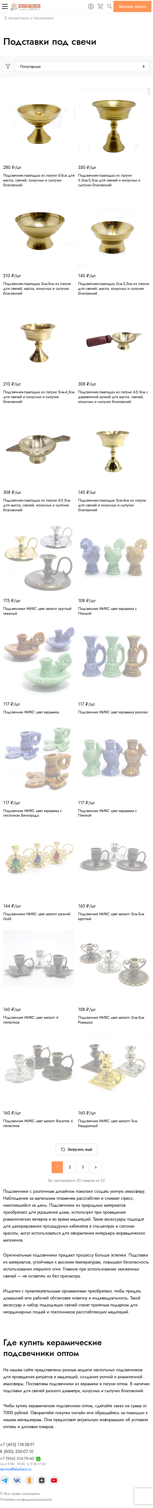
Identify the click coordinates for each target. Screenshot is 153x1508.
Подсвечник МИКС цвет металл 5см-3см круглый (111, 916)
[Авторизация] (90, 6)
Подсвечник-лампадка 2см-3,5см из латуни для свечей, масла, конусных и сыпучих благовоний (113, 288)
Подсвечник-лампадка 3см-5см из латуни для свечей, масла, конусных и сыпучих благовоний (37, 288)
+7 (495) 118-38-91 (17, 1445)
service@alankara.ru (15, 1469)
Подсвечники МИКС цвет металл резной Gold (36, 916)
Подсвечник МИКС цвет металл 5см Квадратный (107, 1123)
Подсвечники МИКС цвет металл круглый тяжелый (37, 611)
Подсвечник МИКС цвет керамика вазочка (113, 712)
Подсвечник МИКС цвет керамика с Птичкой (107, 611)
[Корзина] (100, 6)
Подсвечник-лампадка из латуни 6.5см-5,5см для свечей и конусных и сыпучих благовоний (109, 180)
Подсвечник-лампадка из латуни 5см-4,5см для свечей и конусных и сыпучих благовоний (38, 396)
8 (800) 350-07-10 (16, 1451)
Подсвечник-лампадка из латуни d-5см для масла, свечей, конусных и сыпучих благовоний (39, 180)
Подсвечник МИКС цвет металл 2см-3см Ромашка (111, 1020)
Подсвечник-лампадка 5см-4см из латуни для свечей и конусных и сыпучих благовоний (112, 505)
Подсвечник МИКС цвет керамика (31, 712)
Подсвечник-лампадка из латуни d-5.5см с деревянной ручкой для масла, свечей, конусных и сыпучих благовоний (113, 396)
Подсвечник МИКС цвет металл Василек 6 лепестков (38, 1123)
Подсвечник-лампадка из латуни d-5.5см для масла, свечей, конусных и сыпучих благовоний (36, 505)
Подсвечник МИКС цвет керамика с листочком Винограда (32, 813)
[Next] (96, 1167)
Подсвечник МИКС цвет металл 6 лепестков (30, 1020)
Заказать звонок (132, 6)
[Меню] (5, 6)
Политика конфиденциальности (26, 1499)
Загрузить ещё (76, 1149)
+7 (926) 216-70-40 (17, 1458)
